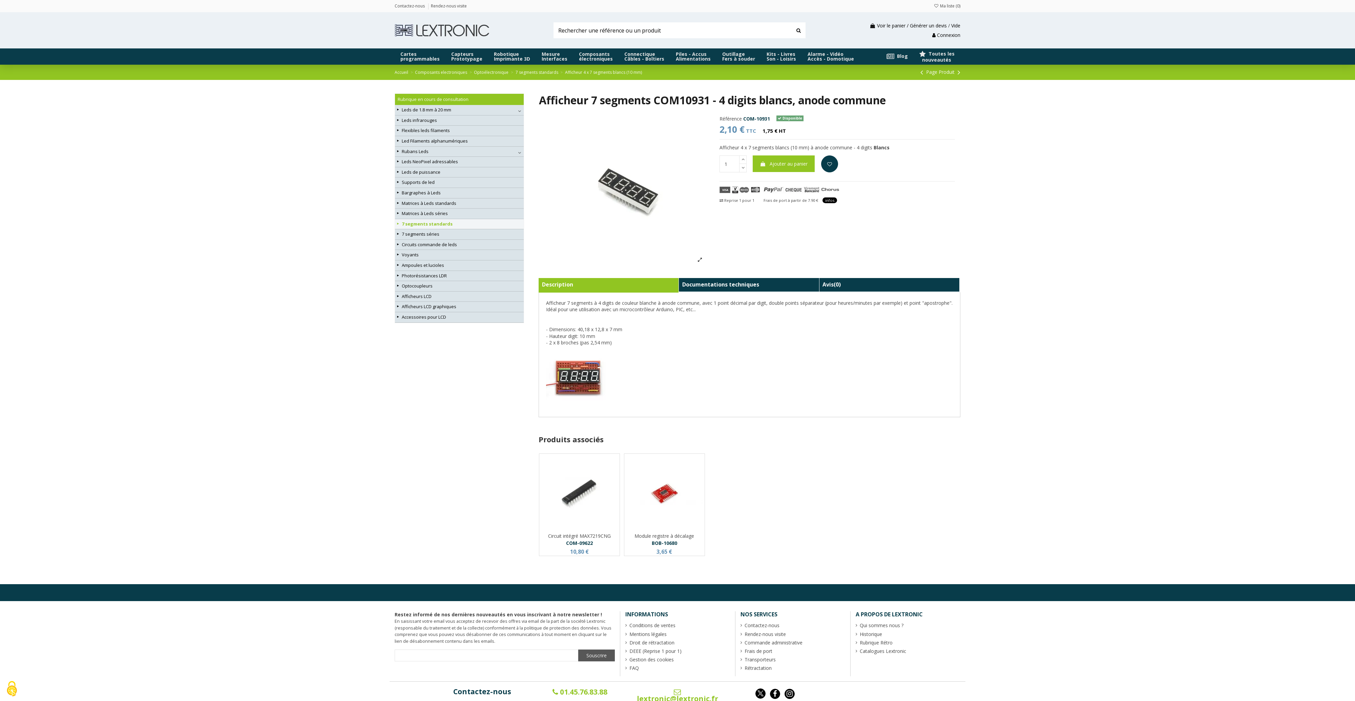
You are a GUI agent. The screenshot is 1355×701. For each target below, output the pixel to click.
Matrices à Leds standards (429, 203)
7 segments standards (427, 224)
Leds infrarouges (419, 120)
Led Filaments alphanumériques (435, 141)
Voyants (410, 255)
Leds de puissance (421, 172)
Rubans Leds (415, 151)
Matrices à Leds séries (425, 213)
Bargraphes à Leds (421, 193)
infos (829, 200)
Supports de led (418, 182)
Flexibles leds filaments (426, 130)
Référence (731, 118)
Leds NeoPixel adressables (430, 161)
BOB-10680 (664, 543)
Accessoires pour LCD (424, 317)
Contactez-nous (482, 691)
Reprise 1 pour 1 (737, 200)
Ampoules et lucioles (423, 265)
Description (557, 284)
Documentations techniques (720, 284)
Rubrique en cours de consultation (433, 99)
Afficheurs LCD (417, 296)
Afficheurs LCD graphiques (429, 306)
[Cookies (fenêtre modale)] (12, 689)
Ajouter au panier (784, 164)
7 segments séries (420, 234)
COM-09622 (579, 543)
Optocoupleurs (417, 286)
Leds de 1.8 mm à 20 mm (426, 110)
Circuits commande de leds (429, 244)
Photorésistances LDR (424, 276)
